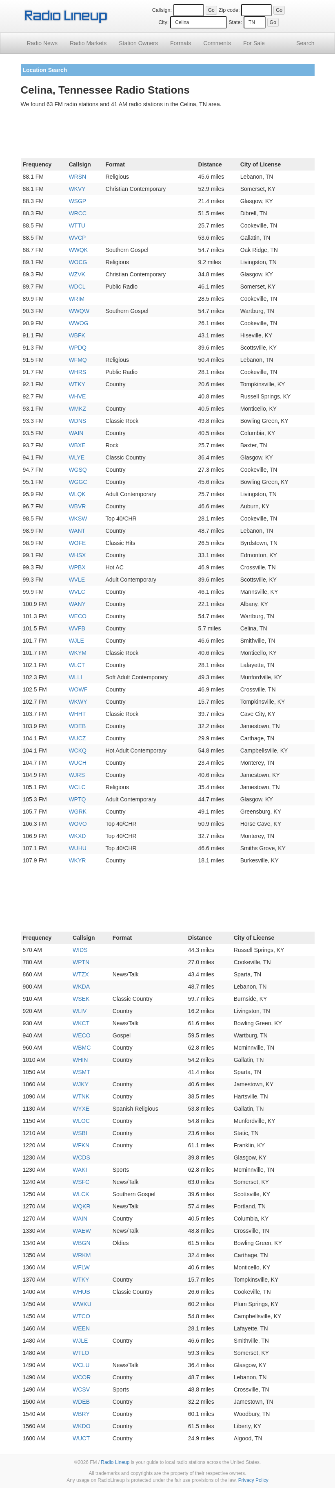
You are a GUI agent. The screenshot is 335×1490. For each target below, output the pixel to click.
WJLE (76, 640)
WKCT (81, 1023)
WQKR (82, 1206)
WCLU (81, 1365)
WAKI (80, 1169)
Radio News (42, 43)
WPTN (81, 962)
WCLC (77, 787)
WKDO (82, 1426)
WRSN (77, 176)
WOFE (77, 543)
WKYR (77, 860)
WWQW (79, 311)
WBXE (77, 445)
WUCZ (77, 738)
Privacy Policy (253, 1480)
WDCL (77, 286)
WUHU (78, 848)
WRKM (82, 1255)
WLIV (80, 1011)
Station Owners (138, 43)
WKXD (77, 836)
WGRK (78, 811)
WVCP (77, 237)
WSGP (77, 201)
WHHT (77, 714)
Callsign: (162, 10)
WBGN (82, 1243)
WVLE (77, 579)
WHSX (77, 555)
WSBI (80, 1133)
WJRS (77, 775)
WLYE (76, 457)
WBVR (77, 506)
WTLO (81, 1353)
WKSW (78, 518)
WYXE (81, 1108)
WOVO (78, 823)
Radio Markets (88, 43)
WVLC (77, 592)
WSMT (81, 1072)
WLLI (75, 677)
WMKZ (77, 408)
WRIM (76, 298)
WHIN (80, 1060)
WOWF (78, 689)
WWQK (78, 250)
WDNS (77, 421)
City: (163, 22)
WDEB (77, 726)
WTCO (81, 1316)
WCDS (81, 1157)
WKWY (78, 701)
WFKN (81, 1145)
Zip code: (229, 10)
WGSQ (78, 469)
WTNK (81, 1096)
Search (305, 43)
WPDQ (78, 347)
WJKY (81, 1084)
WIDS (80, 950)
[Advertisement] (168, 134)
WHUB (81, 1292)
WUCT (81, 1438)
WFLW (81, 1267)
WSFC (81, 1182)
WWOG (78, 323)
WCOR (82, 1377)
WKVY (77, 189)
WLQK (77, 494)
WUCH (78, 762)
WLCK (81, 1194)
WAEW (82, 1230)
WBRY (81, 1414)
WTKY (77, 384)
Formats (180, 43)
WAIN (76, 433)
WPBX (77, 567)
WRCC (78, 213)
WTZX (81, 974)
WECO (78, 616)
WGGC (78, 482)
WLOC (81, 1121)
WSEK (81, 999)
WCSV (81, 1389)
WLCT (77, 665)
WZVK (77, 274)
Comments (217, 43)
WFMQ (78, 360)
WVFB (77, 628)
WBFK (77, 335)
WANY (77, 604)
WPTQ (77, 799)
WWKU (82, 1304)
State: (235, 22)
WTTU (77, 225)
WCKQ (78, 750)
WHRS (77, 372)
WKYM (78, 653)
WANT (77, 530)
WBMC (82, 1047)
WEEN (81, 1328)
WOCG (78, 262)
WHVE (77, 396)
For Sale (254, 43)
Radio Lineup (115, 1462)
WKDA (81, 986)
